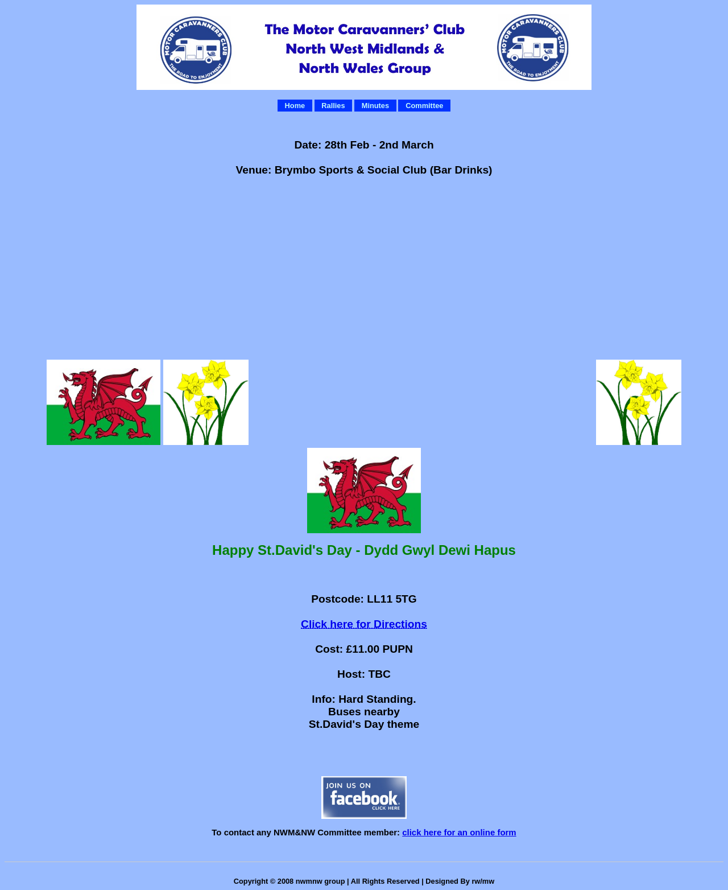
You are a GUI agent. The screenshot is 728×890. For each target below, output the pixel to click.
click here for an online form (459, 832)
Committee (424, 105)
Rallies (333, 105)
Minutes (375, 105)
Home (295, 105)
